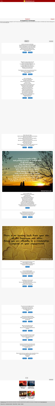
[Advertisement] (27, 10)
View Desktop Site (44, 402)
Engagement (27, 19)
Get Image (30, 52)
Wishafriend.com (3, 402)
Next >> (26, 41)
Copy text (24, 52)
